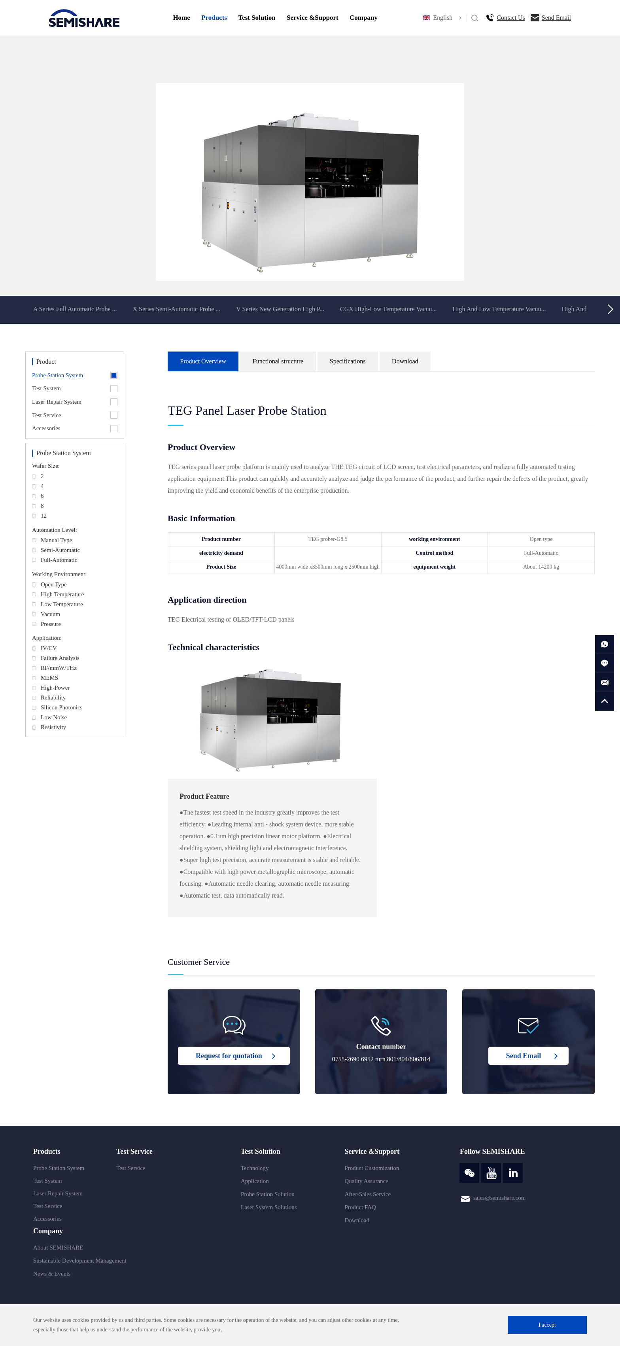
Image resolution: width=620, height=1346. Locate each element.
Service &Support (312, 17)
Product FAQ (360, 1207)
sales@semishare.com (499, 1198)
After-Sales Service (368, 1194)
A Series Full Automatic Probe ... (75, 309)
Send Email (556, 17)
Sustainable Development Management (80, 1260)
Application (255, 1181)
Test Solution (256, 17)
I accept (547, 1325)
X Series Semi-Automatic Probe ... (177, 309)
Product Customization (372, 1168)
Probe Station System (58, 1168)
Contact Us (511, 17)
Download (357, 1220)
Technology (255, 1168)
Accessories (47, 1219)
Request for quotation (229, 1056)
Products (214, 17)
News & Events (51, 1273)
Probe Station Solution (268, 1194)
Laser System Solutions (269, 1207)
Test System (47, 1181)
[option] (310, 182)
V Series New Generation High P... (280, 309)
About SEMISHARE (58, 1247)
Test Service (47, 1206)
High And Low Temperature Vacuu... (499, 309)
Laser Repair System (58, 1193)
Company (364, 17)
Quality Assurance (366, 1181)
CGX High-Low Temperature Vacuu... (388, 309)
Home (181, 17)
